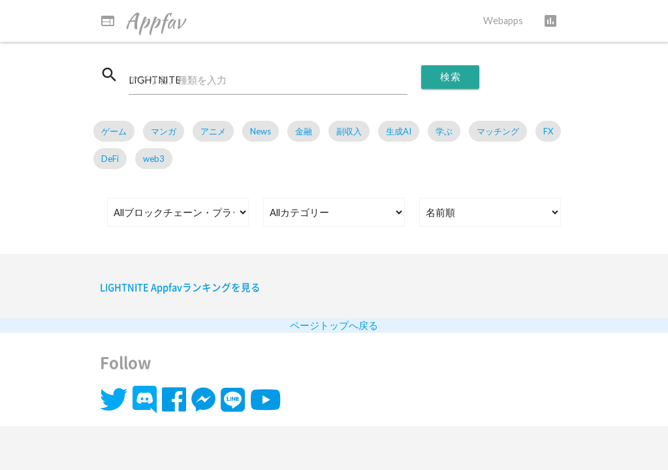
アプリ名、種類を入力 (178, 80)
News (260, 131)
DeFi (110, 158)
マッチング (498, 131)
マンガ (163, 131)
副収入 (349, 131)
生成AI (398, 131)
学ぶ (444, 131)
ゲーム (114, 131)
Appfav (142, 21)
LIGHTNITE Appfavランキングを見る (180, 287)
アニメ (213, 131)
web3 (154, 158)
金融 (303, 131)
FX (548, 131)
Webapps (503, 20)
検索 (450, 76)
